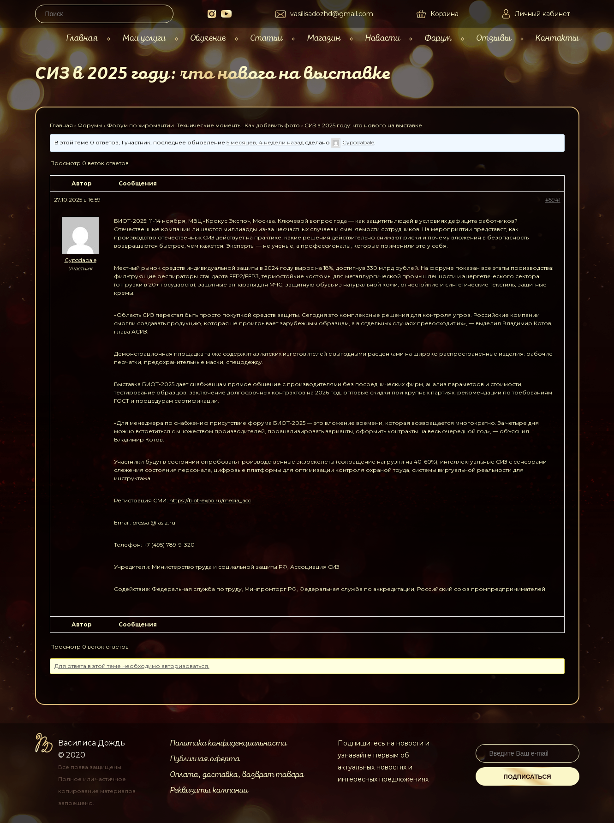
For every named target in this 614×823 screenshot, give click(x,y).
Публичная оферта (204, 759)
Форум (438, 38)
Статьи (266, 38)
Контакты (557, 38)
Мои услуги (144, 38)
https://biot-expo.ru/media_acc (210, 500)
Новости (382, 38)
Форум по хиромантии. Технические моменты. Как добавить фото (203, 125)
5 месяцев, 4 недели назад (265, 142)
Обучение (208, 38)
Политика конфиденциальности (228, 743)
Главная (82, 38)
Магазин (323, 38)
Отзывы (493, 38)
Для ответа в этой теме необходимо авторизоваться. (131, 665)
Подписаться (527, 776)
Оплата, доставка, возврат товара (237, 774)
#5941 (552, 199)
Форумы (89, 125)
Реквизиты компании (209, 790)
